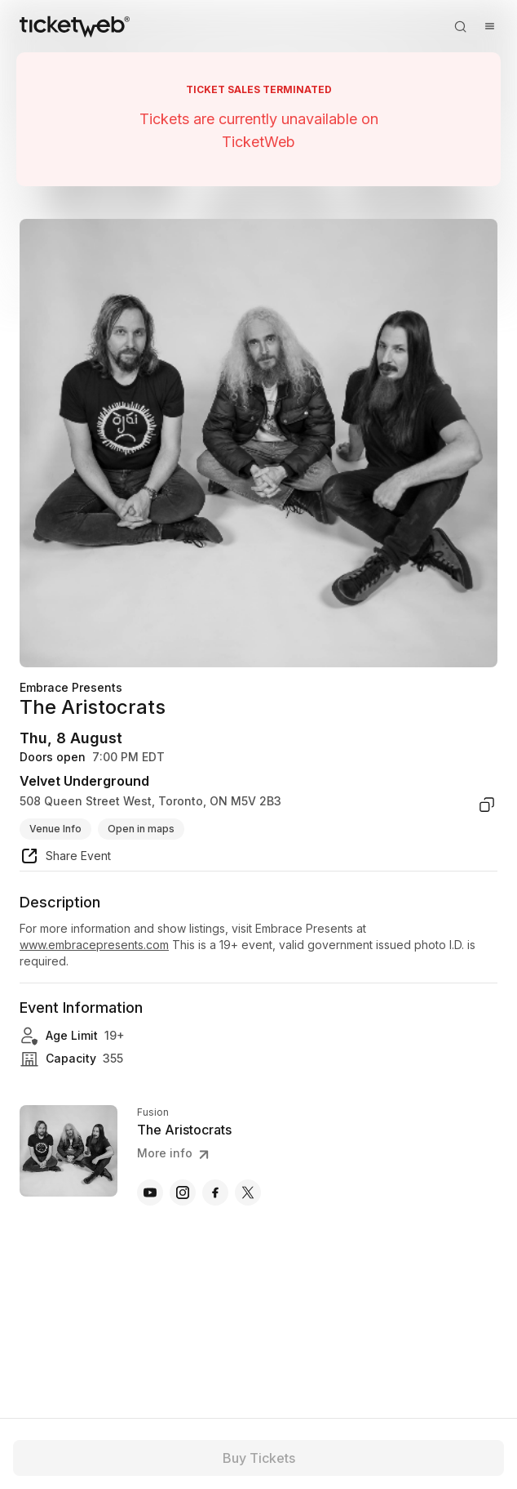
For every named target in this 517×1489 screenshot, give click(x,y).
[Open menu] (489, 26)
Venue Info (55, 829)
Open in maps (141, 829)
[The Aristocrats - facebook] (215, 1192)
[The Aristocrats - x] (248, 1192)
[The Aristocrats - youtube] (150, 1192)
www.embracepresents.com (94, 945)
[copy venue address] (486, 804)
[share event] (65, 858)
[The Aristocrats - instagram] (183, 1192)
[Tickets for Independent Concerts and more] (75, 26)
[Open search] (460, 26)
